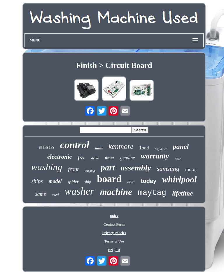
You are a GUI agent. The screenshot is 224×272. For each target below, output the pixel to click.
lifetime (182, 193)
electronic (59, 156)
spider (73, 181)
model (55, 181)
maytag (152, 193)
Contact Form (114, 224)
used (55, 195)
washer (79, 191)
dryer (131, 182)
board (109, 179)
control (74, 145)
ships (37, 181)
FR (118, 250)
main (99, 148)
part (108, 167)
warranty (155, 156)
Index (114, 216)
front (73, 169)
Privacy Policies (114, 233)
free (81, 157)
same (40, 194)
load (144, 148)
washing (46, 167)
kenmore (120, 146)
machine (116, 192)
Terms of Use (114, 241)
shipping (90, 170)
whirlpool (179, 179)
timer (109, 158)
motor (191, 169)
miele (46, 148)
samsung (168, 168)
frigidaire (161, 149)
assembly (136, 167)
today (148, 181)
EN (110, 250)
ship (87, 182)
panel (181, 146)
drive (95, 158)
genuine (127, 157)
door (178, 159)
